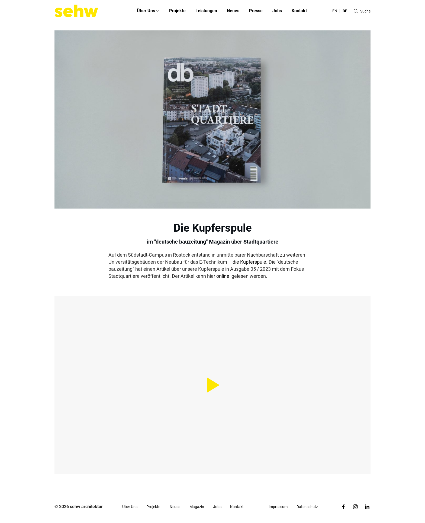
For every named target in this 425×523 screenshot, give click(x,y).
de (345, 11)
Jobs (277, 10)
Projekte (177, 10)
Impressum (278, 507)
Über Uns (129, 507)
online (223, 276)
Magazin (196, 507)
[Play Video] (212, 385)
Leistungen (206, 10)
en (334, 11)
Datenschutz (307, 507)
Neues (233, 10)
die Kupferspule (249, 262)
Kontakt (299, 10)
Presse (256, 10)
